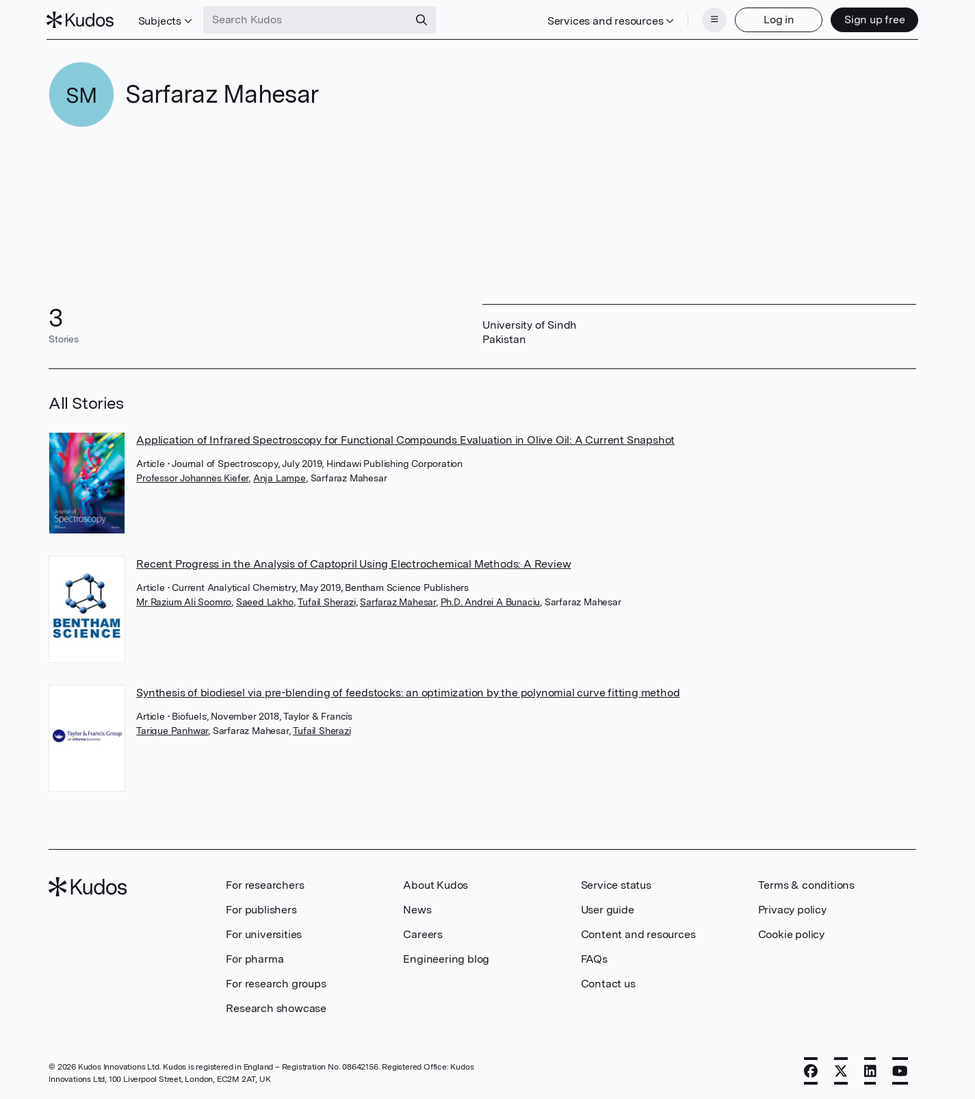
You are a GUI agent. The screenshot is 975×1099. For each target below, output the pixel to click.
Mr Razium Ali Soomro (183, 600)
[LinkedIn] (870, 1069)
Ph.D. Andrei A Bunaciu (491, 600)
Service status (616, 883)
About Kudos (435, 883)
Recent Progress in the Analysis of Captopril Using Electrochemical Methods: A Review (353, 562)
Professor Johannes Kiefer (192, 476)
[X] (841, 1069)
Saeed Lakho (265, 600)
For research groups (276, 982)
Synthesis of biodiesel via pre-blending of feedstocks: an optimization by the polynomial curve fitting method (407, 691)
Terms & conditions (806, 883)
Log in (776, 18)
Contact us (608, 982)
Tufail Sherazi (326, 600)
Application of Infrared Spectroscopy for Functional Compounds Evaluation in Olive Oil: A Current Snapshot (405, 438)
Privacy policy (792, 908)
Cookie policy (791, 932)
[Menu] (712, 19)
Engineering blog (446, 957)
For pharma (254, 957)
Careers (423, 932)
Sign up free (872, 18)
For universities (264, 932)
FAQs (594, 957)
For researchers (265, 883)
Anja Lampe (279, 476)
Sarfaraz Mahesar (398, 600)
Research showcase (276, 1006)
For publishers (261, 908)
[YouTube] (900, 1069)
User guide (607, 908)
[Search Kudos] (309, 19)
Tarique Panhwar (172, 729)
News (417, 908)
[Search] (424, 19)
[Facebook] (811, 1069)
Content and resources (638, 932)
